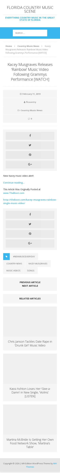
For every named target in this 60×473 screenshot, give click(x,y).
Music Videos (13, 270)
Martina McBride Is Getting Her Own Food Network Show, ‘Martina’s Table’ (30, 443)
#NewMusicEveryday (24, 256)
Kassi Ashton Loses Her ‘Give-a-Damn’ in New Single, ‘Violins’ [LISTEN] (30, 392)
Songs (30, 270)
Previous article (30, 282)
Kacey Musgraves (38, 263)
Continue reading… (14, 182)
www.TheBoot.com (13, 192)
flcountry (31, 102)
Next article (30, 285)
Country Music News (31, 110)
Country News (14, 263)
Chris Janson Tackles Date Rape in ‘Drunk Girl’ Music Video (30, 343)
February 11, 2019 (31, 93)
